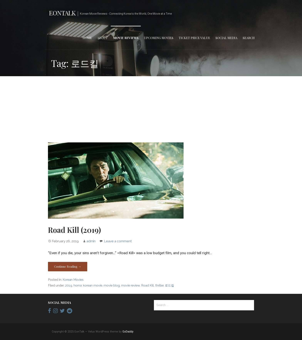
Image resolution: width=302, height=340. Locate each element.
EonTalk (62, 13)
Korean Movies (73, 280)
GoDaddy (127, 331)
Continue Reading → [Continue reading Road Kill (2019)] (67, 266)
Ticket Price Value (194, 38)
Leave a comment (118, 241)
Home (87, 38)
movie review (130, 285)
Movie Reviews (125, 38)
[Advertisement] (151, 109)
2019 (68, 285)
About (102, 38)
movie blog (112, 285)
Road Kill (147, 285)
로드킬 (169, 285)
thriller (159, 285)
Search (249, 38)
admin (91, 241)
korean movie (92, 285)
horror (78, 285)
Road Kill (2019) (74, 230)
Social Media (226, 38)
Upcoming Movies (158, 38)
